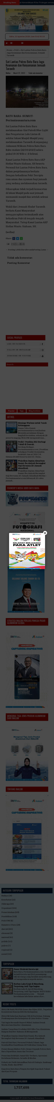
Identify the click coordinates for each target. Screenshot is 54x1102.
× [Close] (45, 533)
